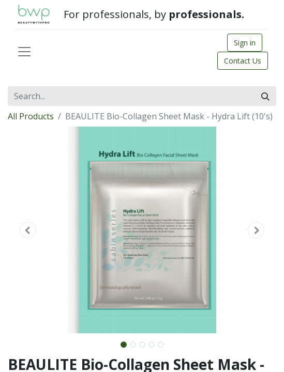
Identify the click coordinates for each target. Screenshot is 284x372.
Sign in (245, 43)
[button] (28, 230)
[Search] (265, 96)
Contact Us (242, 61)
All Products (31, 116)
